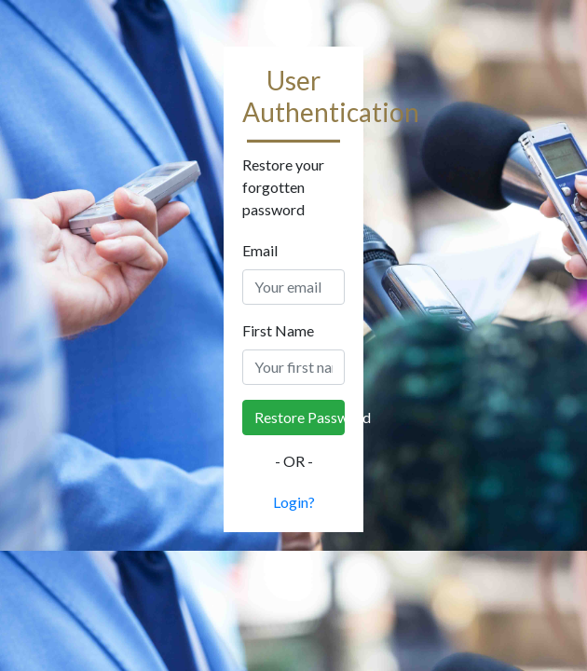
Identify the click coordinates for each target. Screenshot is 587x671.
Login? (294, 502)
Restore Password (299, 417)
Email (260, 250)
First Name (278, 330)
